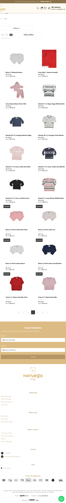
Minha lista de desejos (7, 421)
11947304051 (6, 453)
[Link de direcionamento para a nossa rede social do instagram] (28, 384)
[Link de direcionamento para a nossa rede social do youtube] (37, 384)
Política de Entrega (6, 399)
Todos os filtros (28, 35)
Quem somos (4, 404)
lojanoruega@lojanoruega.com (10, 456)
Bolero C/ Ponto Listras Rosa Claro (16, 230)
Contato (3, 438)
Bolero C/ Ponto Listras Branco (15, 263)
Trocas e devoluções (6, 433)
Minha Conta (4, 419)
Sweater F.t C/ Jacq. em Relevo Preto (17, 198)
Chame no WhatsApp (6, 441)
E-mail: (3, 346)
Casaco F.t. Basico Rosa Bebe (47, 297)
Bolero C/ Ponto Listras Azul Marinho (49, 263)
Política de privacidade (7, 436)
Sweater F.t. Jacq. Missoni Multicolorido (51, 198)
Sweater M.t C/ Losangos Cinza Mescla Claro (51, 135)
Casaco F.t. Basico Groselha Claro (16, 297)
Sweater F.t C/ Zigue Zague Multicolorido (51, 104)
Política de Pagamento (7, 402)
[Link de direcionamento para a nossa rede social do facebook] (23, 384)
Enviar (33, 357)
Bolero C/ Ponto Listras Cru (46, 230)
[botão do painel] (56, 8)
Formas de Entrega (6, 396)
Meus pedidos (4, 416)
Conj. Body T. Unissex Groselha (48, 72)
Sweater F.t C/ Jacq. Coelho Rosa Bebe (18, 167)
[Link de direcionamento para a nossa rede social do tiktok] (42, 384)
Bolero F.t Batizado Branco (14, 72)
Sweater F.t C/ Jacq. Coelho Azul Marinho (51, 167)
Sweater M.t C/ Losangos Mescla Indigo (18, 135)
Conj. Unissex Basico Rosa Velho (16, 104)
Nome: (3, 336)
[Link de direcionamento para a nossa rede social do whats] (33, 384)
